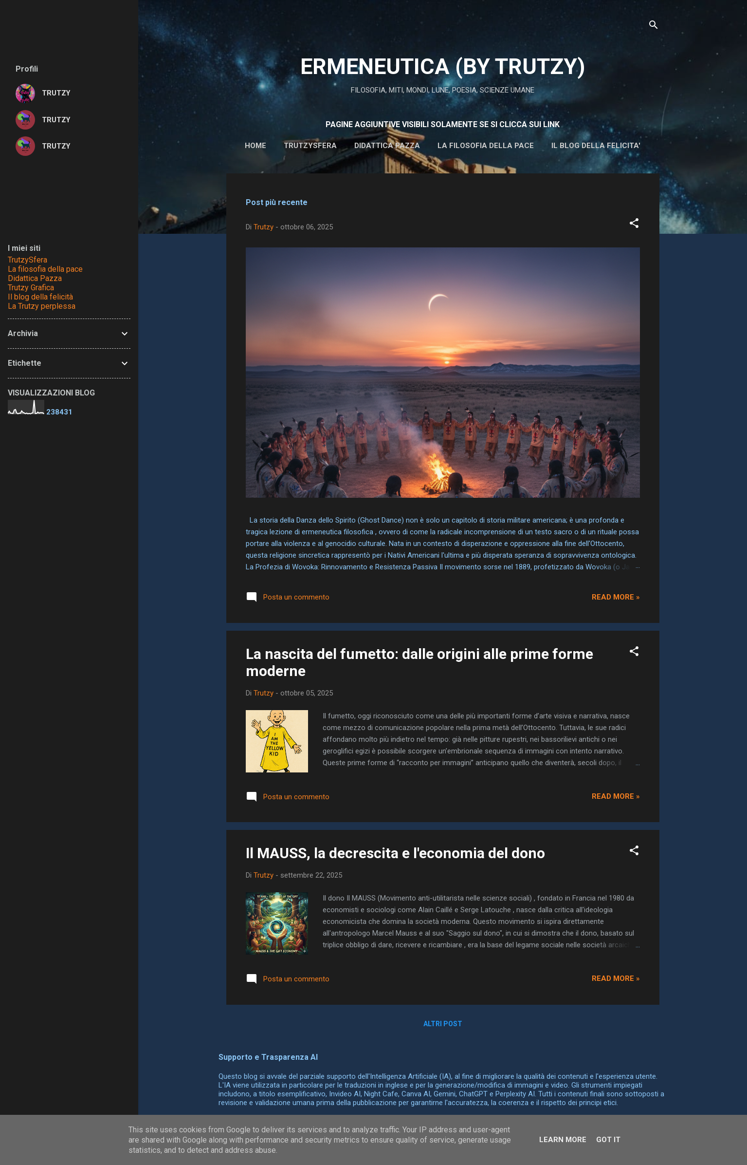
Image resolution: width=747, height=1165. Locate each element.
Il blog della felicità (40, 296)
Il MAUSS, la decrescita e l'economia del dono (395, 853)
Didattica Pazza (35, 278)
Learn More (562, 1139)
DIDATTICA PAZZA (387, 145)
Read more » (616, 597)
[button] (634, 224)
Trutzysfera (310, 145)
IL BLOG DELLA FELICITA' (595, 145)
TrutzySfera (27, 259)
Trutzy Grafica (31, 287)
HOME (255, 145)
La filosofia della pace (485, 145)
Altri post (442, 1024)
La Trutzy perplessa (41, 306)
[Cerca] (653, 26)
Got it (608, 1139)
